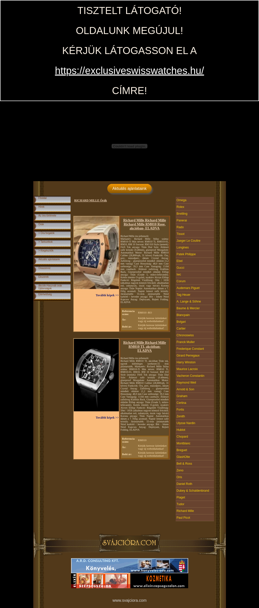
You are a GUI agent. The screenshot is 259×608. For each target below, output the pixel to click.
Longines (183, 247)
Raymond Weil (186, 382)
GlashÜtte (183, 457)
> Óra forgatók (47, 233)
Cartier (181, 328)
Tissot (181, 234)
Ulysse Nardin (186, 423)
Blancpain (183, 315)
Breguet (182, 450)
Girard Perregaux (188, 355)
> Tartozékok (46, 241)
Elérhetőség (45, 294)
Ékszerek (44, 276)
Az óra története (47, 215)
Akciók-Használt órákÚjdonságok (50, 287)
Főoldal (43, 198)
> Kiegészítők (46, 250)
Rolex (180, 207)
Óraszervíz (45, 268)
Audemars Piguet (188, 288)
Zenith (181, 416)
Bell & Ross (184, 463)
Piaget (181, 497)
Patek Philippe (186, 254)
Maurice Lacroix (187, 369)
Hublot (181, 430)
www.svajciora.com (129, 600)
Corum (181, 281)
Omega (181, 200)
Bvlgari (181, 322)
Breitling (182, 213)
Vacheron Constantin (190, 376)
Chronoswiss (185, 335)
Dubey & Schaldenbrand (193, 490)
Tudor (180, 504)
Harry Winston (186, 362)
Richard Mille (185, 511)
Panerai (182, 220)
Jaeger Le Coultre (188, 240)
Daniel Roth (184, 484)
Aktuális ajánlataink (129, 188)
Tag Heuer (183, 294)
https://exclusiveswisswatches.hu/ (129, 70)
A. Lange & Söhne (189, 301)
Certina (181, 403)
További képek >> (107, 295)
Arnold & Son (185, 389)
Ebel (180, 261)
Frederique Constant (190, 349)
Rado (180, 227)
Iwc (179, 274)
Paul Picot (183, 517)
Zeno (180, 470)
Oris (179, 477)
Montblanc (183, 443)
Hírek (42, 206)
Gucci (180, 267)
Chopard (182, 436)
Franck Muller (186, 342)
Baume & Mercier (188, 308)
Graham (182, 396)
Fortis (180, 409)
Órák (41, 224)
